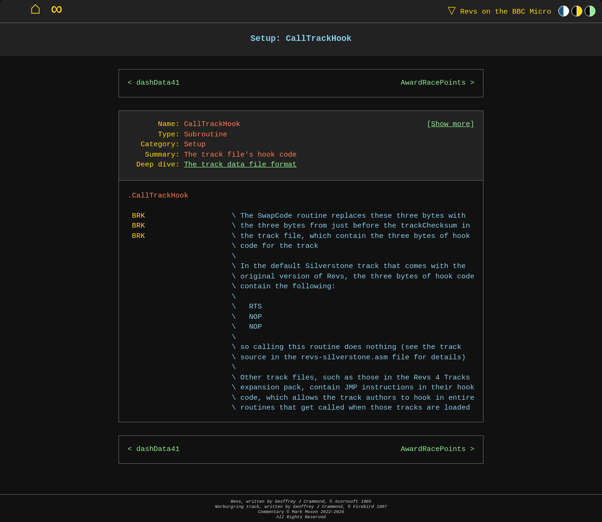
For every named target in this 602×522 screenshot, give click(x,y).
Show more (450, 124)
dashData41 (158, 83)
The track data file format (240, 165)
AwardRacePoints (433, 83)
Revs (497, 11)
